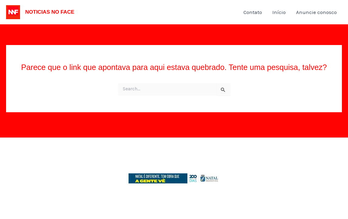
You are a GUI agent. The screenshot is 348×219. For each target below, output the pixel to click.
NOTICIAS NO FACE (49, 12)
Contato (252, 12)
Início (279, 12)
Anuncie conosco (316, 12)
